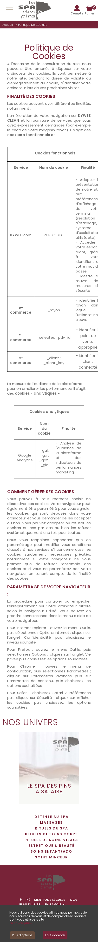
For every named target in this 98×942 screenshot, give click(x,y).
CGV (73, 899)
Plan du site (29, 904)
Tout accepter (55, 935)
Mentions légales (49, 899)
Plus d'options (22, 935)
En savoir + (55, 904)
